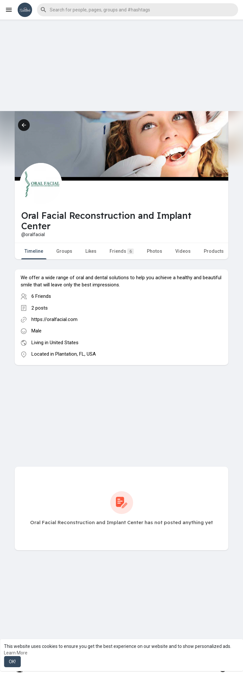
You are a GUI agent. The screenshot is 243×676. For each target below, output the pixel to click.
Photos (154, 251)
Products (214, 251)
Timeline (34, 251)
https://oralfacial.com (54, 319)
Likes (90, 251)
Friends (122, 251)
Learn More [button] (15, 652)
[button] (137, 9)
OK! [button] (12, 661)
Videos (183, 251)
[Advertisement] (121, 65)
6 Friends (41, 296)
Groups (64, 251)
